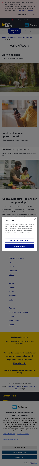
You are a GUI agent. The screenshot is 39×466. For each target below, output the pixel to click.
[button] (19, 246)
